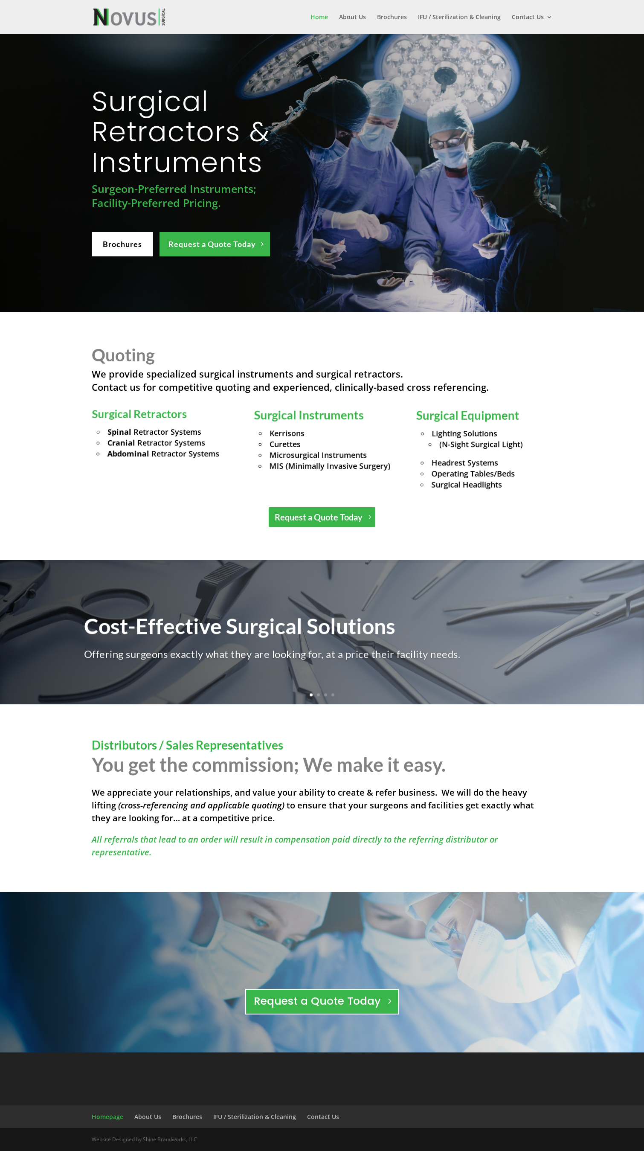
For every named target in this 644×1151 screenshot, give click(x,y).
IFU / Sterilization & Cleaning (459, 17)
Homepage (107, 1117)
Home (319, 17)
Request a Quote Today (212, 244)
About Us (352, 17)
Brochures (392, 17)
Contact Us (528, 17)
